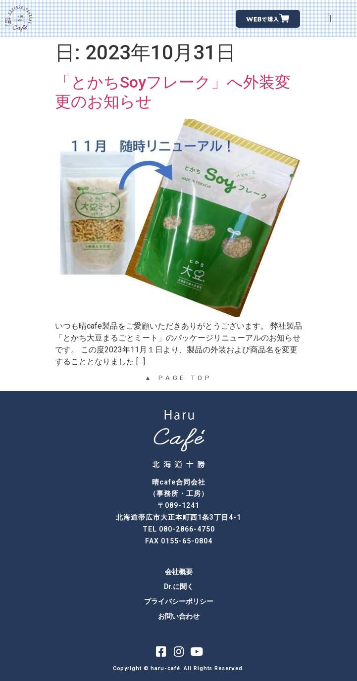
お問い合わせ (179, 616)
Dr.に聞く (179, 586)
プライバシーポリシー (178, 601)
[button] (329, 18)
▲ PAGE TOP (178, 378)
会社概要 (179, 572)
